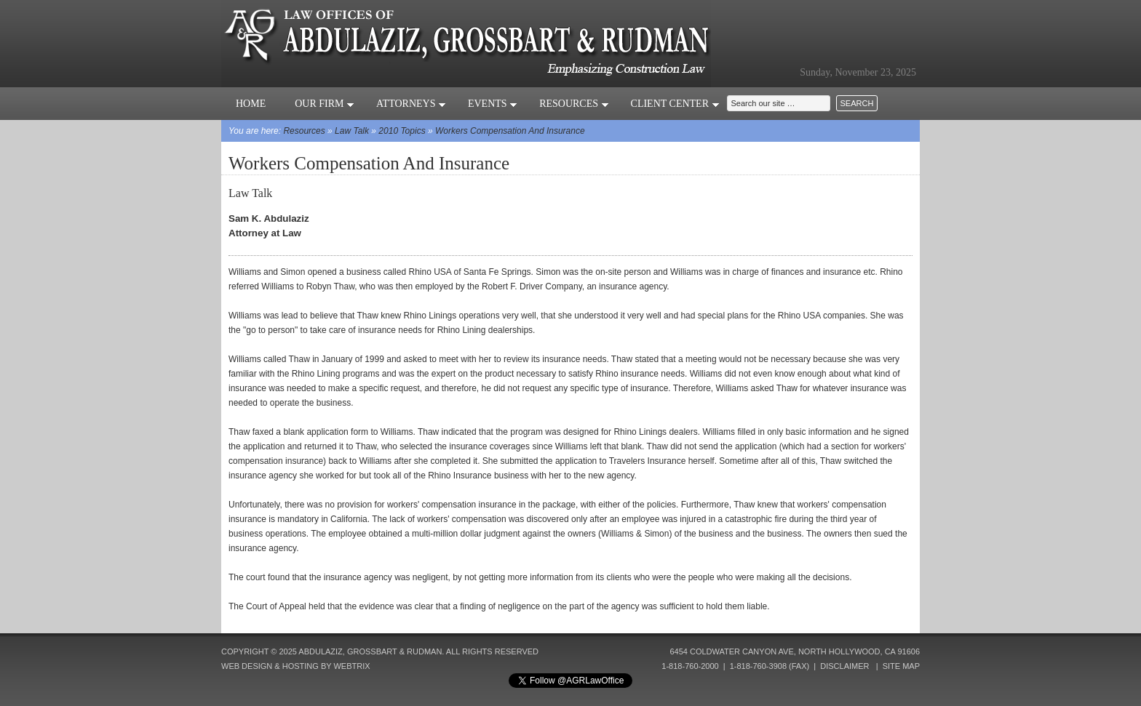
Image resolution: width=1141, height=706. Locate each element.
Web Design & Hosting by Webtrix (295, 666)
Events (492, 103)
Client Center (675, 103)
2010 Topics (401, 131)
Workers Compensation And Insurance (510, 131)
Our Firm (324, 103)
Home (251, 103)
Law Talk (352, 131)
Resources (573, 103)
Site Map (901, 666)
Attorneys (411, 103)
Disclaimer (844, 666)
